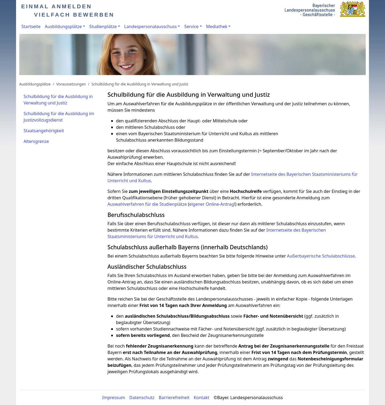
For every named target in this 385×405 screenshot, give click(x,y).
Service (191, 26)
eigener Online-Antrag (211, 204)
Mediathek (217, 26)
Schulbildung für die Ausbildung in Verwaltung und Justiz (139, 84)
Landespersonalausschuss (150, 26)
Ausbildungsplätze (63, 26)
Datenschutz (142, 397)
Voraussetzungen (71, 84)
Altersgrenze (36, 141)
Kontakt (201, 397)
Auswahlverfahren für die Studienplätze (147, 204)
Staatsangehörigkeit (44, 131)
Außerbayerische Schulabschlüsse (321, 256)
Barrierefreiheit (174, 397)
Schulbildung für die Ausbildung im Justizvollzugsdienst (59, 117)
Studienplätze (103, 26)
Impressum (113, 397)
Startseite (31, 26)
